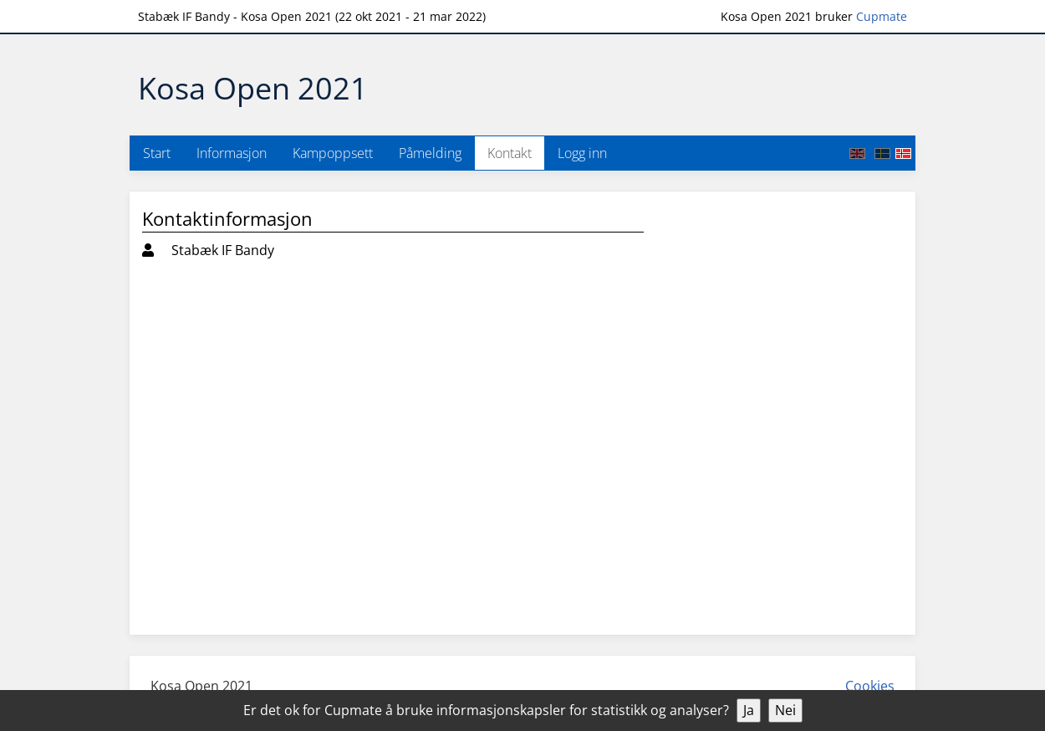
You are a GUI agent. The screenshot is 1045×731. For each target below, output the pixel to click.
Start (157, 153)
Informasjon (231, 153)
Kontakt (509, 153)
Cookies (870, 686)
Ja (748, 710)
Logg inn (582, 153)
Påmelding (430, 153)
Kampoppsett (333, 153)
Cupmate (881, 16)
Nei (785, 710)
